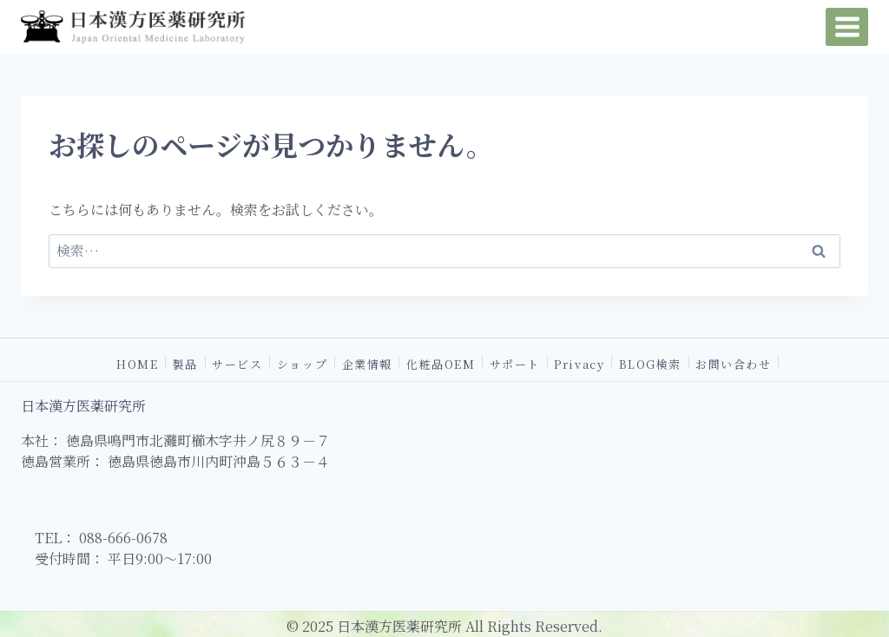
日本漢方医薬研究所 (83, 406)
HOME (137, 363)
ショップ (302, 363)
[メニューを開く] (847, 26)
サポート (515, 363)
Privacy (579, 363)
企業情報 (367, 363)
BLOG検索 (650, 363)
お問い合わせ (733, 363)
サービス (237, 363)
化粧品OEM (440, 363)
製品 (185, 363)
